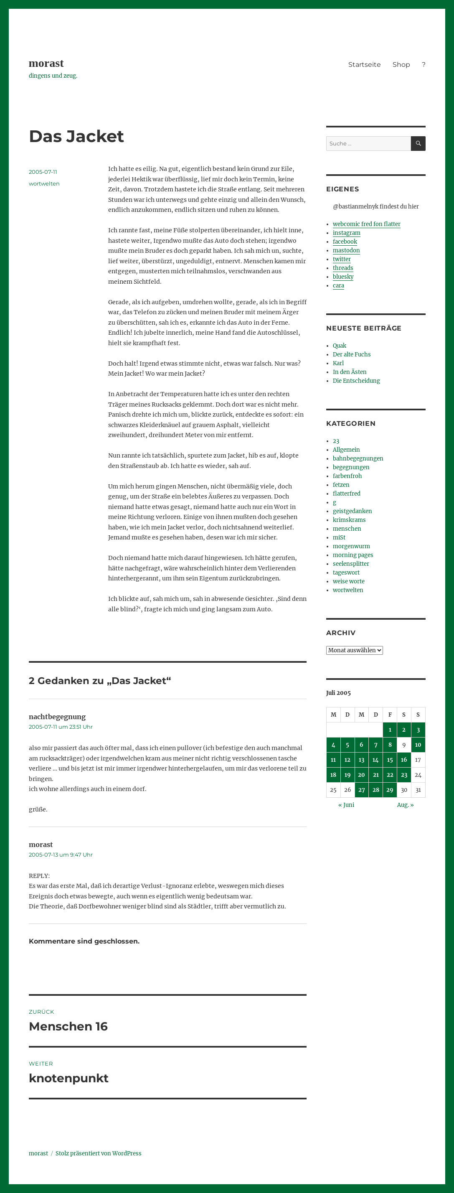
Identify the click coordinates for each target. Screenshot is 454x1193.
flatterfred (346, 493)
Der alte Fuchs (352, 354)
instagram (346, 233)
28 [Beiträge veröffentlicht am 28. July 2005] (376, 790)
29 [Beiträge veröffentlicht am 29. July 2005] (389, 790)
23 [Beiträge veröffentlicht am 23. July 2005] (404, 774)
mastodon (346, 250)
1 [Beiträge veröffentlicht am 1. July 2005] (390, 729)
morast (46, 62)
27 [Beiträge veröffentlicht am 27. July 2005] (361, 790)
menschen (347, 528)
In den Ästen (350, 372)
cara (338, 285)
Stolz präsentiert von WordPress (99, 1153)
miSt (339, 537)
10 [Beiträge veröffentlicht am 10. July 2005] (418, 744)
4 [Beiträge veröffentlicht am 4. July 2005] (333, 744)
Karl (338, 363)
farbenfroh (347, 476)
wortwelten (44, 183)
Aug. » (405, 805)
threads (343, 268)
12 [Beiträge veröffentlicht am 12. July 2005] (347, 759)
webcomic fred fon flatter (367, 224)
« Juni (346, 805)
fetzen (341, 484)
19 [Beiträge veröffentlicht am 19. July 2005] (348, 774)
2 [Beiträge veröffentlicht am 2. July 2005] (404, 729)
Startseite (364, 65)
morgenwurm (351, 546)
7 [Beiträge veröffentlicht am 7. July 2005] (376, 744)
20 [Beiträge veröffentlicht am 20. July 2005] (361, 774)
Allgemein (346, 449)
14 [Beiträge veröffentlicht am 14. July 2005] (376, 759)
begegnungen (351, 467)
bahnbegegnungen (358, 458)
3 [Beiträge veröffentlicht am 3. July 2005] (418, 729)
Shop (401, 65)
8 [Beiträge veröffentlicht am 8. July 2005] (390, 744)
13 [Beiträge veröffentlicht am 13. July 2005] (361, 759)
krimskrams (349, 520)
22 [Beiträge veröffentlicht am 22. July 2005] (390, 774)
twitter (342, 259)
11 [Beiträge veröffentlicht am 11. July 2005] (333, 759)
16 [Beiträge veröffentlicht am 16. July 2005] (404, 759)
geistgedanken (352, 511)
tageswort (346, 572)
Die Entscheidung (356, 380)
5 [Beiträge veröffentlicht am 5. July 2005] (347, 744)
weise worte (349, 581)
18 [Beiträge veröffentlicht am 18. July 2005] (333, 774)
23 (336, 441)
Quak (339, 345)
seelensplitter (351, 563)
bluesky (343, 276)
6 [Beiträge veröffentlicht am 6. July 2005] (361, 744)
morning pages (353, 555)
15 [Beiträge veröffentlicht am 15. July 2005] (390, 759)
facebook (345, 241)
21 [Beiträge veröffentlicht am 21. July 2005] (376, 774)
